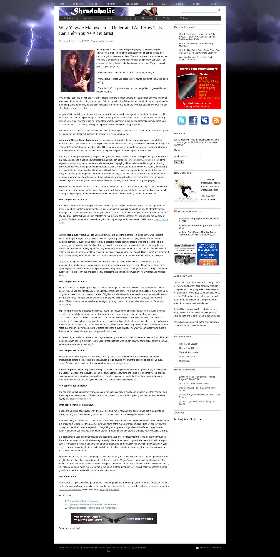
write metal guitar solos (120, 363)
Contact (197, 4)
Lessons (108, 18)
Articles (68, 18)
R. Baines (75, 547)
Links (150, 4)
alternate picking (151, 160)
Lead (95, 4)
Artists (88, 18)
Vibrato (62, 235)
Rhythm (110, 4)
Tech (166, 18)
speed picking (74, 163)
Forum (180, 4)
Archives (178, 419)
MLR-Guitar (184, 361)
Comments (216, 547)
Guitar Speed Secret (189, 348)
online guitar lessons (120, 486)
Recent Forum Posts (189, 211)
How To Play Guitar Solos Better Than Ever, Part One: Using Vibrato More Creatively (200, 51)
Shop (213, 4)
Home (61, 4)
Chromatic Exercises (199, 383)
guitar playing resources (70, 489)
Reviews (147, 18)
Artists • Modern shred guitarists (195, 225)
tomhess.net (153, 486)
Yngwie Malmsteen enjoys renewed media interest (92, 504)
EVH (164, 4)
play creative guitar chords (78, 399)
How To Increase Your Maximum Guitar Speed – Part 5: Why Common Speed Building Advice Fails (197, 37)
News (128, 18)
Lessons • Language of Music (194, 218)
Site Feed (204, 547)
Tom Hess (73, 41)
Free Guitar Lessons (189, 344)
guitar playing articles (109, 489)
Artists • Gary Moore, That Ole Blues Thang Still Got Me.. (197, 233)
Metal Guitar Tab (187, 356)
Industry (78, 4)
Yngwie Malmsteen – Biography (83, 501)
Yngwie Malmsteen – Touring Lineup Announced (92, 508)
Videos (184, 18)
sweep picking (135, 160)
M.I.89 (182, 401)
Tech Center (131, 4)
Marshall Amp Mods (188, 352)
